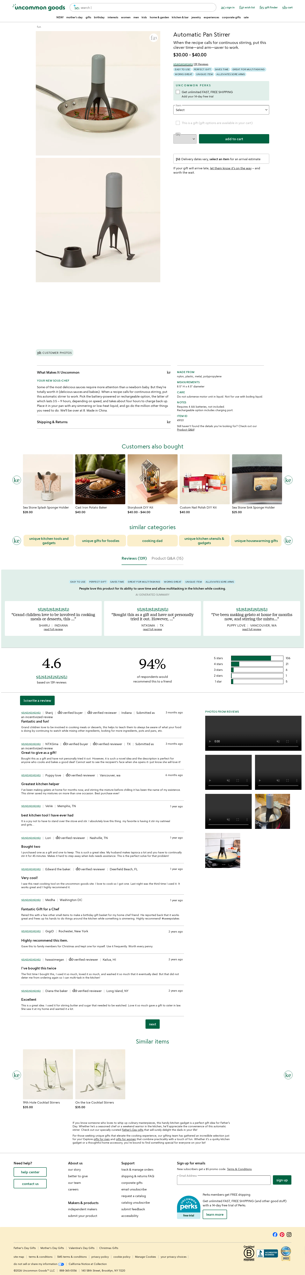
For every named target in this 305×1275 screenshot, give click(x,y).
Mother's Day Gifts (52, 1248)
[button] (153, 37)
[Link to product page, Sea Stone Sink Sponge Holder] (257, 479)
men (136, 17)
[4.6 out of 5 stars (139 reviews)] (190, 64)
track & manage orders (137, 1169)
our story (74, 1169)
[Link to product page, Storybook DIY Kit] (153, 479)
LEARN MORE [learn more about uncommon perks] (214, 1214)
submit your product (82, 1216)
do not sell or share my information (39, 1263)
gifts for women (126, 1139)
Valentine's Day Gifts (82, 1248)
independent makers (82, 1209)
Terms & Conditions (239, 1169)
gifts (88, 17)
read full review (53, 629)
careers (73, 1189)
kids (144, 17)
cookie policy (121, 1256)
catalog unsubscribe (135, 1202)
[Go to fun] (39, 26)
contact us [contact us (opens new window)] (30, 1183)
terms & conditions (41, 1256)
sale (246, 17)
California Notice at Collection (88, 1263)
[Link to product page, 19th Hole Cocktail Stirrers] (48, 1074)
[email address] (224, 1180)
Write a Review (37, 700)
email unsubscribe (134, 1189)
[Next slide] (288, 540)
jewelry (196, 17)
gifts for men (102, 1139)
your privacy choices (174, 1256)
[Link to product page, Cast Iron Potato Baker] (100, 479)
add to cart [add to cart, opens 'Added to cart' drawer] (234, 138)
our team (74, 1183)
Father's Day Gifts (25, 1248)
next (152, 1024)
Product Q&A (185, 429)
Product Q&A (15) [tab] (167, 558)
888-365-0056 (68, 1270)
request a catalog (133, 1196)
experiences (211, 17)
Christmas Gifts (108, 1248)
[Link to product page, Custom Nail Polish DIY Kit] (205, 479)
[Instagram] (289, 1234)
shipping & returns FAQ (137, 1176)
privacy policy (100, 1256)
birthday (99, 17)
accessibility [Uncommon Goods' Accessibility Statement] (129, 1216)
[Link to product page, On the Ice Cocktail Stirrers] (100, 1074)
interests (113, 17)
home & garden (159, 17)
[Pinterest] (282, 1234)
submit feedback (133, 1209)
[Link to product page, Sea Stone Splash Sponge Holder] (48, 479)
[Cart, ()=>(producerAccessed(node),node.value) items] (287, 7)
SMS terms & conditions (72, 1256)
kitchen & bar (180, 17)
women (126, 17)
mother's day (74, 17)
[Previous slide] (16, 540)
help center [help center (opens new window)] (30, 1172)
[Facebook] (275, 1234)
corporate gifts (231, 17)
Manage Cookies (145, 1256)
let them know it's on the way (231, 168)
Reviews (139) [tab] (134, 558)
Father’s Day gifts (132, 1129)
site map (19, 1256)
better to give (78, 1176)
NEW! (60, 17)
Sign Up (282, 1180)
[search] (75, 7)
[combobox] (143, 7)
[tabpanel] (152, 801)
